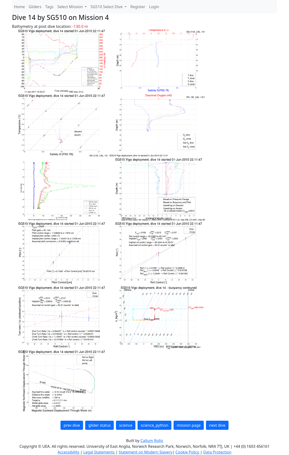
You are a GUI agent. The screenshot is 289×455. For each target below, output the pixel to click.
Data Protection (217, 452)
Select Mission (70, 6)
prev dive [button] (72, 425)
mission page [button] (189, 425)
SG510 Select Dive (107, 6)
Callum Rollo (151, 440)
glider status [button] (99, 425)
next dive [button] (217, 425)
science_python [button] (154, 425)
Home (19, 6)
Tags (49, 6)
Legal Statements (99, 452)
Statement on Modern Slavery (145, 452)
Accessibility (69, 452)
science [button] (125, 425)
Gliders (35, 6)
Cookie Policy (187, 452)
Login (154, 6)
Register (137, 6)
